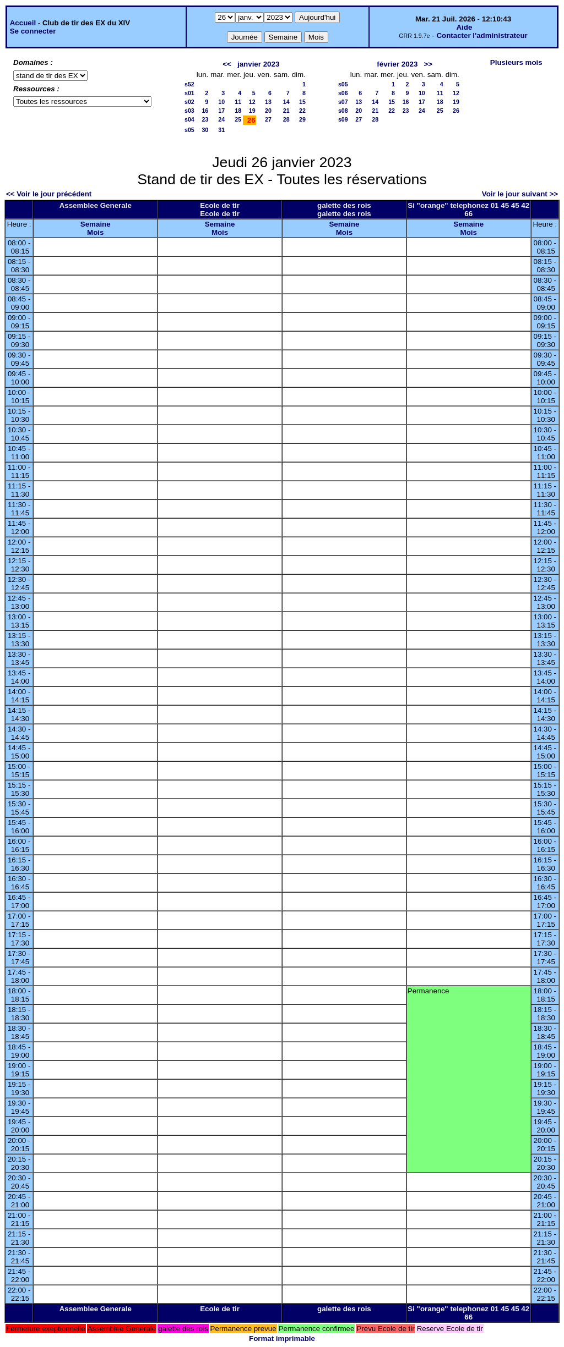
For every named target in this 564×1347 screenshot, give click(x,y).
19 (252, 110)
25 (238, 119)
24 (221, 119)
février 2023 (397, 64)
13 (268, 101)
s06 (343, 93)
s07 (343, 101)
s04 (189, 119)
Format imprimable (282, 1338)
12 (252, 101)
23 (205, 119)
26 (456, 110)
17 (221, 110)
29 (302, 119)
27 (268, 119)
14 (286, 101)
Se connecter (33, 31)
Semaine (95, 224)
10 (221, 101)
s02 (189, 101)
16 (205, 110)
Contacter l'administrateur (481, 35)
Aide (464, 27)
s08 (343, 110)
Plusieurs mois (516, 62)
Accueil (23, 23)
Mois (95, 232)
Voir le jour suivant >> (520, 194)
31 (221, 130)
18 (238, 110)
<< (227, 64)
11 (238, 101)
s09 (343, 119)
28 (286, 119)
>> (428, 64)
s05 (189, 130)
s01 (189, 93)
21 (286, 110)
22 (302, 110)
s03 (189, 110)
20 (268, 110)
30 (205, 130)
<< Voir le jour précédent (48, 194)
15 (302, 101)
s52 (189, 84)
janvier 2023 (258, 64)
